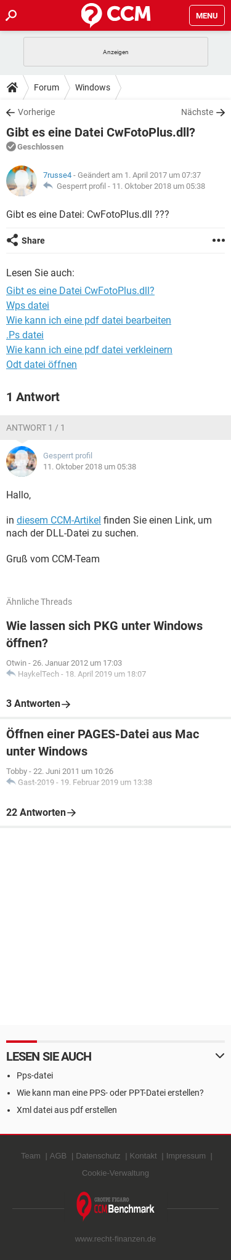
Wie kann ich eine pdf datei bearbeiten (88, 320)
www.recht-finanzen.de (115, 1238)
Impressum (186, 1155)
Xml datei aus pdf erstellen (67, 1110)
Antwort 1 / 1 (35, 428)
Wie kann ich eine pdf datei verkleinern (89, 350)
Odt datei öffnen (41, 364)
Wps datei (27, 305)
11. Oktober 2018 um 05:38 (158, 186)
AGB (58, 1155)
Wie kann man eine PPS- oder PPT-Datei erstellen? (110, 1093)
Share (33, 240)
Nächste (197, 112)
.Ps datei (25, 335)
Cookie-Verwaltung (115, 1173)
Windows (92, 87)
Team (31, 1155)
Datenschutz (98, 1155)
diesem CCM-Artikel (59, 520)
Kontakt (143, 1155)
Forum (46, 87)
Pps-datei (35, 1075)
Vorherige (36, 112)
